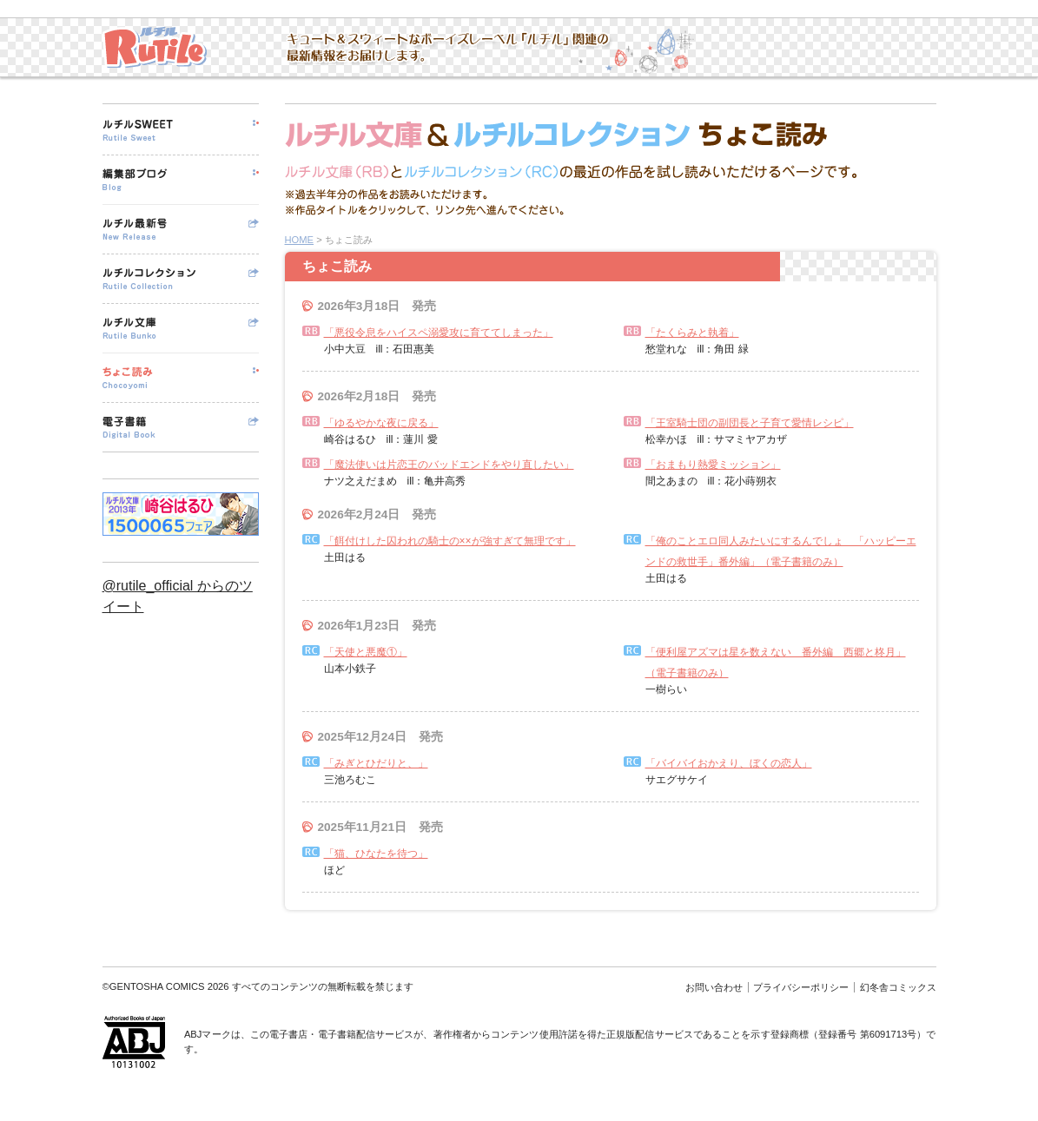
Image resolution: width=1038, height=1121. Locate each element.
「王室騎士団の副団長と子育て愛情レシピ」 (749, 423)
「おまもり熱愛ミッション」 (713, 464)
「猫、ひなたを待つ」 (376, 853)
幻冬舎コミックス (898, 987)
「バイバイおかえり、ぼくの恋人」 (728, 763)
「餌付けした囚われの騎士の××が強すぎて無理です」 (450, 541)
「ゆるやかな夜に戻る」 (381, 423)
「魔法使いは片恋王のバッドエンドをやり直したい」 (449, 464)
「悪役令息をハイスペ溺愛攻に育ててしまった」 (438, 332)
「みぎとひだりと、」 (376, 763)
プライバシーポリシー (801, 987)
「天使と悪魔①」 (365, 652)
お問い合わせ (714, 987)
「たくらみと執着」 (692, 332)
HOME (299, 239)
